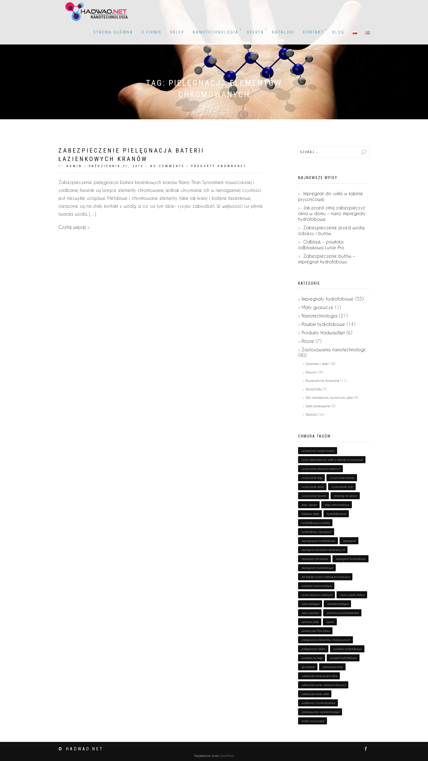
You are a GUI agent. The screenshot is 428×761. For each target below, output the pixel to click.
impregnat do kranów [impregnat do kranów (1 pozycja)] (314, 558)
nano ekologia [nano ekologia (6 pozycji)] (310, 603)
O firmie (151, 32)
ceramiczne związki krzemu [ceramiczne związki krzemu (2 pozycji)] (317, 450)
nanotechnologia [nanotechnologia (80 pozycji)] (337, 603)
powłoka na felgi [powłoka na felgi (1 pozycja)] (311, 657)
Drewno (310, 372)
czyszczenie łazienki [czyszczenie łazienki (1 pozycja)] (313, 495)
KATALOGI (283, 32)
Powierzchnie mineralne (322, 380)
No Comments (167, 166)
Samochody (313, 389)
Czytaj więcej (72, 227)
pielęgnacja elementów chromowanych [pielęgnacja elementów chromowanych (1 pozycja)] (325, 639)
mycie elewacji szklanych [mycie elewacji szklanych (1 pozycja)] (316, 594)
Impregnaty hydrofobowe (327, 298)
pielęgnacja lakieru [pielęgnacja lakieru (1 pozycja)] (313, 648)
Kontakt (313, 32)
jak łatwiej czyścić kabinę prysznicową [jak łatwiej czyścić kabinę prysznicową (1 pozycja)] (325, 576)
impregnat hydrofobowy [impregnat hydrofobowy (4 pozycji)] (351, 558)
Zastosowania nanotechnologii (333, 349)
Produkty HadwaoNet (218, 166)
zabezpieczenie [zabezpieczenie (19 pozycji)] (332, 666)
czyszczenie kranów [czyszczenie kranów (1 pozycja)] (342, 477)
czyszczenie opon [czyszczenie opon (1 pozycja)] (312, 486)
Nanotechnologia (216, 32)
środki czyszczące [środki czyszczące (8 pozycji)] (312, 721)
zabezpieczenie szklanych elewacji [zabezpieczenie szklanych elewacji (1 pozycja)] (323, 684)
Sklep (177, 32)
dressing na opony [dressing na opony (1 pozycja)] (345, 495)
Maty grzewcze (317, 307)
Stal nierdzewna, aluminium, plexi (329, 397)
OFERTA (255, 32)
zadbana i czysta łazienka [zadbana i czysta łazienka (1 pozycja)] (318, 702)
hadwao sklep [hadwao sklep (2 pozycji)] (310, 513)
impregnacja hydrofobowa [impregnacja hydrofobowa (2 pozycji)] (318, 540)
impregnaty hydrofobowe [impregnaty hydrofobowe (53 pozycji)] (317, 567)
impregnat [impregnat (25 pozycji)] (349, 540)
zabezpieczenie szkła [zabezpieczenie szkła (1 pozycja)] (315, 693)
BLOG (338, 32)
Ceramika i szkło (316, 363)
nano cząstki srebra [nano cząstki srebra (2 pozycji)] (352, 594)
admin (74, 166)
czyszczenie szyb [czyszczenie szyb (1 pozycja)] (342, 486)
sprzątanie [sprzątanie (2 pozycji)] (308, 666)
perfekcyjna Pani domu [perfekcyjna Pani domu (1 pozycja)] (315, 630)
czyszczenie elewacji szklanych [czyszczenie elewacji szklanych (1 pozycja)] (320, 468)
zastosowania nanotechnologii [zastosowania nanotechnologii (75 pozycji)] (320, 712)
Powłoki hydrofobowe (323, 324)
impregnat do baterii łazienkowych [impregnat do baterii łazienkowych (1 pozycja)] (323, 549)
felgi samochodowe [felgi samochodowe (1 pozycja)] (337, 504)
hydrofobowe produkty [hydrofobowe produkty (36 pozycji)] (315, 522)
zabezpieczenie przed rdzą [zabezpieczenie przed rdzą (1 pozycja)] (319, 675)
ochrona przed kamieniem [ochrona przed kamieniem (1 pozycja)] (342, 612)
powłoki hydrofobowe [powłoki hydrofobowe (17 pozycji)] (343, 657)
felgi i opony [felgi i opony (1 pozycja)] (309, 504)
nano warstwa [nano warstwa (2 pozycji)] (310, 612)
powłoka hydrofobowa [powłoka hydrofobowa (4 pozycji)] (347, 648)
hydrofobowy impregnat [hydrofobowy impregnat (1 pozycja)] (316, 531)
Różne (308, 341)
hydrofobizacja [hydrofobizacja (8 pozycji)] (336, 513)
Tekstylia (311, 414)
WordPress (226, 755)
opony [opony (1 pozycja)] (330, 621)
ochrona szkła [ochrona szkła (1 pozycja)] (310, 621)
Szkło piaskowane (317, 406)
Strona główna (113, 32)
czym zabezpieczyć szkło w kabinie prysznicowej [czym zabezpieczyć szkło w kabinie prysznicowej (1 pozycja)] (332, 459)
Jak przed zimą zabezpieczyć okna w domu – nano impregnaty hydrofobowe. (331, 213)
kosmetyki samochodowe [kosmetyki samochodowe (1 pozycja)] (316, 585)
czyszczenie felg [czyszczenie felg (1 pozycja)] (311, 477)
